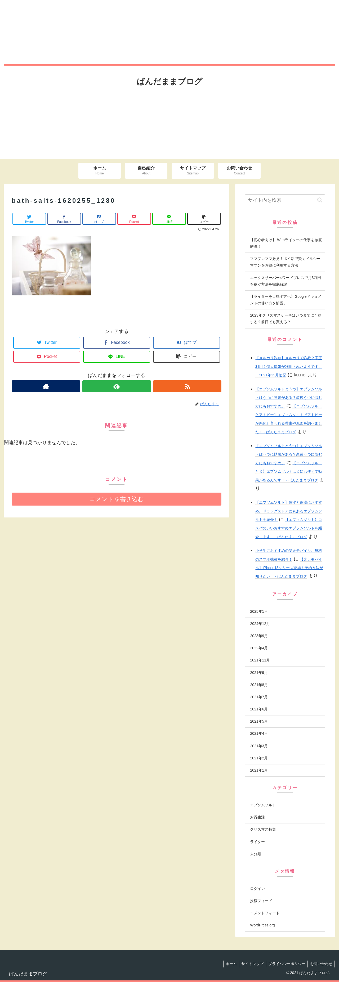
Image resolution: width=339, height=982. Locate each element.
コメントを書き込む (117, 499)
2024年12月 (260, 623)
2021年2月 (259, 758)
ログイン (257, 888)
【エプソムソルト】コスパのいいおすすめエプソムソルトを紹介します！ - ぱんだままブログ (288, 528)
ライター (257, 842)
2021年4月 (259, 733)
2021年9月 (259, 672)
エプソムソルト (263, 805)
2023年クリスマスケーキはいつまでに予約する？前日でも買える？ (285, 318)
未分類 (255, 854)
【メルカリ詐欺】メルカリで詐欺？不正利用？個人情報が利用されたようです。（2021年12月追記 (288, 366)
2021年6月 (259, 709)
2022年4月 (259, 648)
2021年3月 (259, 746)
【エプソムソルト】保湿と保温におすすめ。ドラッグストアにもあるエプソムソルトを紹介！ (288, 511)
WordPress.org (262, 925)
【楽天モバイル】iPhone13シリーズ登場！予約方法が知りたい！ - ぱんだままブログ (289, 568)
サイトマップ (250, 964)
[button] (319, 200)
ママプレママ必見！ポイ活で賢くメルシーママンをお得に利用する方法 (285, 261)
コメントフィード (265, 913)
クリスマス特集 (263, 829)
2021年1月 (259, 770)
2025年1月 (259, 611)
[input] (285, 200)
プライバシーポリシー (285, 964)
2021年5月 (259, 721)
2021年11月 (260, 660)
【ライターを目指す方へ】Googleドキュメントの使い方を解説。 (285, 299)
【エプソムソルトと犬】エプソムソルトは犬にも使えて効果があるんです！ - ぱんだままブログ (288, 471)
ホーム (228, 964)
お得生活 (257, 817)
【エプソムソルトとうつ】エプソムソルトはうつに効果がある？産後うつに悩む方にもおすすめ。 (288, 397)
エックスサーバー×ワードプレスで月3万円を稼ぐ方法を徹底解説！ (285, 281)
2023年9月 (259, 636)
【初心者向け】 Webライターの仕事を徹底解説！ (286, 243)
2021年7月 (259, 697)
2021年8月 (259, 685)
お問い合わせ (321, 964)
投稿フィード (261, 901)
